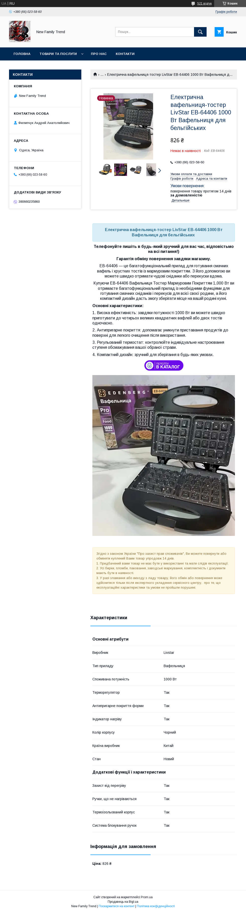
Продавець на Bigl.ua (123, 901)
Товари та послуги (58, 54)
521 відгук (204, 3)
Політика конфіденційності (156, 906)
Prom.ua (147, 897)
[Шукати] (200, 32)
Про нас (99, 54)
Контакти (125, 54)
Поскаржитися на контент (117, 906)
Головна (22, 54)
